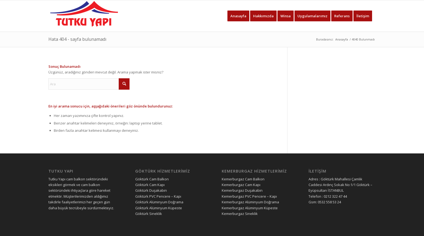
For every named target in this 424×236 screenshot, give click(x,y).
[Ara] (89, 84)
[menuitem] (238, 16)
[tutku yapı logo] (84, 16)
